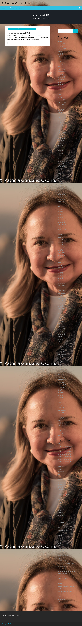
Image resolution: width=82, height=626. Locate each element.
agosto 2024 (61, 79)
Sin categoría (61, 588)
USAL (59, 601)
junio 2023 (60, 115)
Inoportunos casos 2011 (18, 33)
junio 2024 (60, 84)
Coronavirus (61, 466)
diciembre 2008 (61, 407)
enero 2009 (60, 405)
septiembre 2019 (62, 199)
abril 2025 (60, 59)
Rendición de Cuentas (63, 578)
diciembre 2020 (61, 163)
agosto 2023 (61, 109)
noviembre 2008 (62, 410)
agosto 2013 (61, 303)
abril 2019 (60, 211)
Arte (59, 443)
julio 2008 (60, 420)
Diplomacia (60, 487)
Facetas (59, 504)
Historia (60, 520)
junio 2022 (60, 145)
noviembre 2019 (62, 193)
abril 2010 (60, 369)
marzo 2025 (60, 61)
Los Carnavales (61, 537)
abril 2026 (60, 41)
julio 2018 (60, 234)
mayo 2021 (60, 158)
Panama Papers (61, 550)
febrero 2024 (61, 94)
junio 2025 (60, 53)
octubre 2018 (61, 227)
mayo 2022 (60, 148)
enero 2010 (60, 374)
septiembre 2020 (62, 171)
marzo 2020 (60, 186)
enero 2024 (60, 97)
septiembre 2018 (62, 229)
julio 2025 (60, 51)
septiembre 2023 (62, 107)
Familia (59, 507)
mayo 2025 (60, 56)
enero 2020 (60, 191)
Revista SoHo (61, 583)
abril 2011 (60, 344)
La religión (60, 527)
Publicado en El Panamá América (66, 563)
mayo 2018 (60, 239)
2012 (44, 18)
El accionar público (62, 492)
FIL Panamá (60, 512)
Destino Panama (62, 481)
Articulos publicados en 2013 (65, 446)
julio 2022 (60, 143)
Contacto (19, 8)
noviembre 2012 (62, 311)
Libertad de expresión (63, 530)
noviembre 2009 (62, 379)
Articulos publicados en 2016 (65, 451)
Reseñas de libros (62, 581)
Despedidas (60, 479)
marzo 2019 (60, 214)
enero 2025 (60, 66)
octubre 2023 (61, 104)
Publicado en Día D (62, 560)
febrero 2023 (61, 125)
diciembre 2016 (61, 283)
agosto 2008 (61, 417)
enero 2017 (60, 280)
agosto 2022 (61, 140)
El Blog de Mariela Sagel (16, 3)
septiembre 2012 (62, 313)
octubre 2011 (61, 331)
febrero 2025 (61, 64)
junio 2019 (60, 206)
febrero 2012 (61, 321)
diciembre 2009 (61, 377)
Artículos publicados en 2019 (65, 459)
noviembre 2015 (62, 288)
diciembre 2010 (61, 351)
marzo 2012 (60, 318)
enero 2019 (60, 219)
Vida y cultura (61, 604)
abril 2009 (60, 397)
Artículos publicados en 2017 (65, 453)
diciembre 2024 (61, 69)
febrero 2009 (61, 402)
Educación (60, 489)
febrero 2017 (61, 278)
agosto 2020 (61, 173)
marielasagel (12, 43)
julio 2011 (60, 336)
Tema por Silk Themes (8, 624)
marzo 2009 (60, 400)
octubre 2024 (61, 74)
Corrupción (60, 469)
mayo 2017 (60, 270)
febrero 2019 (61, 216)
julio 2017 (60, 265)
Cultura (59, 474)
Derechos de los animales (64, 476)
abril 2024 (60, 89)
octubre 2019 (61, 196)
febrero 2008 (61, 433)
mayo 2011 (60, 341)
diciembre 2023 (61, 99)
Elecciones (60, 497)
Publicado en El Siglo (63, 565)
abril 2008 (60, 428)
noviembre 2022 (62, 132)
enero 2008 (60, 435)
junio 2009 (60, 392)
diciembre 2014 (61, 290)
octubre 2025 (61, 46)
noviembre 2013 (62, 298)
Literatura (60, 535)
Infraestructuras (61, 522)
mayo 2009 (60, 395)
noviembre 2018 (62, 224)
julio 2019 (60, 204)
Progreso (60, 558)
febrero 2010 (61, 372)
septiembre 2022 (62, 137)
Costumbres (61, 471)
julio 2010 (60, 361)
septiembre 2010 (62, 359)
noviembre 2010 (62, 354)
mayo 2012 (60, 316)
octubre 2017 (61, 257)
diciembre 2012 (61, 308)
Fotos (59, 517)
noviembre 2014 (62, 293)
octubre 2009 (61, 382)
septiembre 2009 (62, 384)
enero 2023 (60, 127)
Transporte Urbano (62, 593)
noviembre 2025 (62, 43)
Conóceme (11, 8)
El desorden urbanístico (63, 494)
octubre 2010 (61, 356)
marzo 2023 (60, 122)
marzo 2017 (60, 275)
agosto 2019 (61, 201)
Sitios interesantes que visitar (65, 591)
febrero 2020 (61, 188)
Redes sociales (61, 576)
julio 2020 (60, 176)
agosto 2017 (61, 262)
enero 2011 (60, 349)
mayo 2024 (60, 87)
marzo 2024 (60, 92)
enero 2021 (60, 160)
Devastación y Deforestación (65, 484)
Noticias (60, 542)
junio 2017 (60, 267)
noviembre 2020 (62, 165)
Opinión (10, 29)
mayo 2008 (60, 425)
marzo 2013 (60, 305)
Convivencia (61, 464)
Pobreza (60, 553)
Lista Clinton (61, 532)
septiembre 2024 (62, 76)
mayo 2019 (60, 209)
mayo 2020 (60, 181)
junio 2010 (60, 364)
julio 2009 (60, 389)
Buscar (59, 28)
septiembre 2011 (62, 333)
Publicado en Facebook (63, 568)
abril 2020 (60, 183)
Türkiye (59, 596)
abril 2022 (60, 150)
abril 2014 (60, 295)
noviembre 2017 (62, 255)
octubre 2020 (61, 168)
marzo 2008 (60, 430)
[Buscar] (75, 31)
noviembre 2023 (62, 102)
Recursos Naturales (62, 573)
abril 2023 (60, 120)
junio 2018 (60, 237)
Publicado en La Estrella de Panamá (27, 29)
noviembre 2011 (62, 328)
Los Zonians (60, 540)
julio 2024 (60, 82)
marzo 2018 (60, 244)
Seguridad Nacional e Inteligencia (66, 586)
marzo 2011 (60, 346)
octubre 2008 (61, 412)
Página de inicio (37, 18)
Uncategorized (61, 598)
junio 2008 (60, 423)
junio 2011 (60, 339)
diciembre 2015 (61, 285)
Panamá (16, 29)
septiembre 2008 (62, 415)
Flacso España (61, 515)
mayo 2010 (60, 367)
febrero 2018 (61, 247)
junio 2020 (60, 178)
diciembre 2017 (61, 252)
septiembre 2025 (62, 48)
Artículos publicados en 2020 (65, 461)
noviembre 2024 (62, 71)
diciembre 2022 (61, 130)
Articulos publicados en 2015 (65, 448)
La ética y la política (62, 525)
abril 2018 (60, 242)
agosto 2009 (61, 387)
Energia (59, 499)
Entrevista (60, 502)
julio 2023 (60, 112)
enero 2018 (60, 249)
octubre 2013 (61, 300)
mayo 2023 (60, 117)
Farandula (60, 509)
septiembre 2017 (62, 260)
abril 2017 (60, 272)
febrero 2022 (61, 155)
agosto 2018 (61, 232)
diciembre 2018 (61, 221)
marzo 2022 (60, 153)
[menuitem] (4, 8)
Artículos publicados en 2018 (65, 456)
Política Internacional (63, 555)
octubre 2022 (61, 135)
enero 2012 (60, 323)
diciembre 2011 (61, 326)
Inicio (3, 8)
